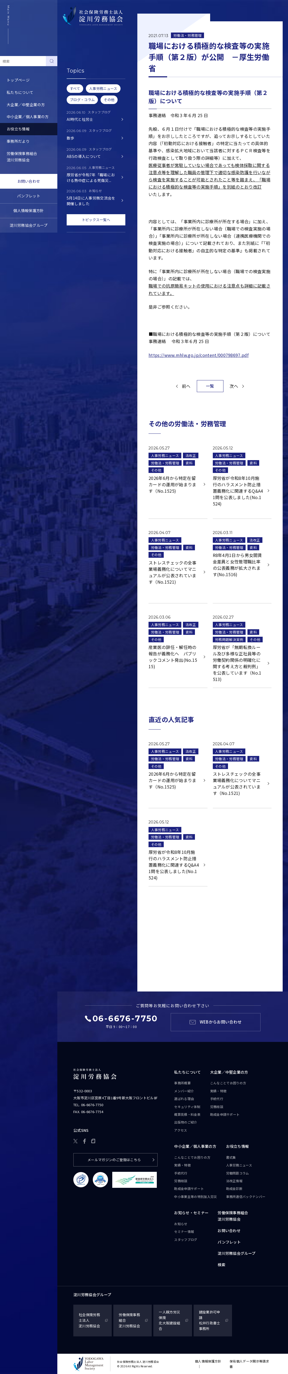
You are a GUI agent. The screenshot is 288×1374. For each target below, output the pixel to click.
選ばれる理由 (184, 1098)
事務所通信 (246, 1196)
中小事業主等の (195, 1196)
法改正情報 (234, 1180)
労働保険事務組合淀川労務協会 (22, 156)
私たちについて (20, 92)
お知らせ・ (191, 1213)
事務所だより (18, 141)
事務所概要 (182, 1083)
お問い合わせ (28, 181)
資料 (189, 462)
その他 (156, 470)
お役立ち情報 (18, 129)
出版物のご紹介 (185, 1122)
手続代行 (216, 1098)
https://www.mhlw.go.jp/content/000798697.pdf (199, 355)
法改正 (190, 455)
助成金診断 (73, 123)
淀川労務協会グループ (28, 225)
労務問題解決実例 (229, 639)
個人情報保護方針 (28, 210)
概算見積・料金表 (187, 1114)
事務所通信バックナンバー (87, 110)
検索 (221, 1264)
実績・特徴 (218, 1091)
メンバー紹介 (184, 1091)
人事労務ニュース (79, 74)
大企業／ (229, 1072)
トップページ (18, 80)
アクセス (180, 1130)
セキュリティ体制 (187, 1106)
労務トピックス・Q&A (83, 98)
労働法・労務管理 (187, 35)
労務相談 (216, 1106)
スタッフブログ (185, 1239)
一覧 (210, 386)
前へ (186, 386)
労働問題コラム (77, 86)
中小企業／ (195, 1146)
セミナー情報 (184, 1231)
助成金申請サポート (225, 1114)
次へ (234, 386)
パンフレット (28, 195)
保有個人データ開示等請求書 (249, 1364)
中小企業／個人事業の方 (28, 116)
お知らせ (180, 1223)
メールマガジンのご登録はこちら (114, 1159)
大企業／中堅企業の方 (26, 104)
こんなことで (228, 1083)
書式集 (69, 62)
